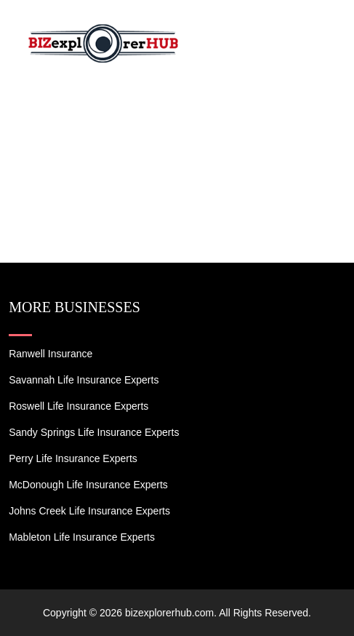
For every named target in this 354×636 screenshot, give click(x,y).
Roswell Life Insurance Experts (78, 406)
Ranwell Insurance (50, 353)
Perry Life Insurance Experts (73, 458)
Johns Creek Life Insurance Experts (89, 511)
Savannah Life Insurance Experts (83, 380)
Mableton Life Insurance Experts (82, 537)
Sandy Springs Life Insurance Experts (94, 432)
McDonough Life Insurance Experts (88, 484)
